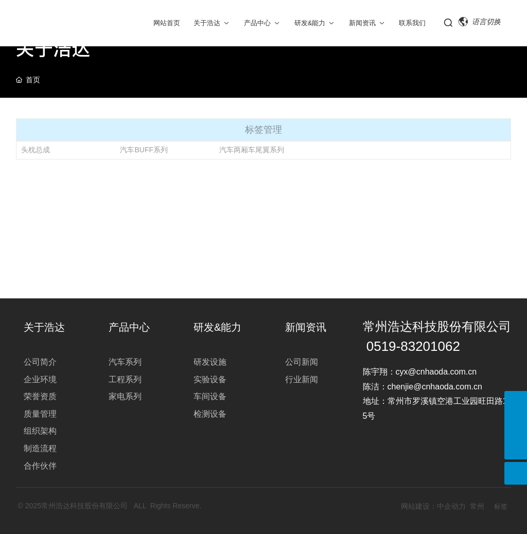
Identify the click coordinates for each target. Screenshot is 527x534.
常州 (477, 506)
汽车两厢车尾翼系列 (251, 150)
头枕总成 (35, 150)
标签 (500, 506)
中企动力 (451, 506)
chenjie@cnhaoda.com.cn (435, 386)
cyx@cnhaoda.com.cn (437, 371)
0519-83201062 (413, 346)
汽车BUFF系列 (144, 150)
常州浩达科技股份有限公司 (437, 326)
